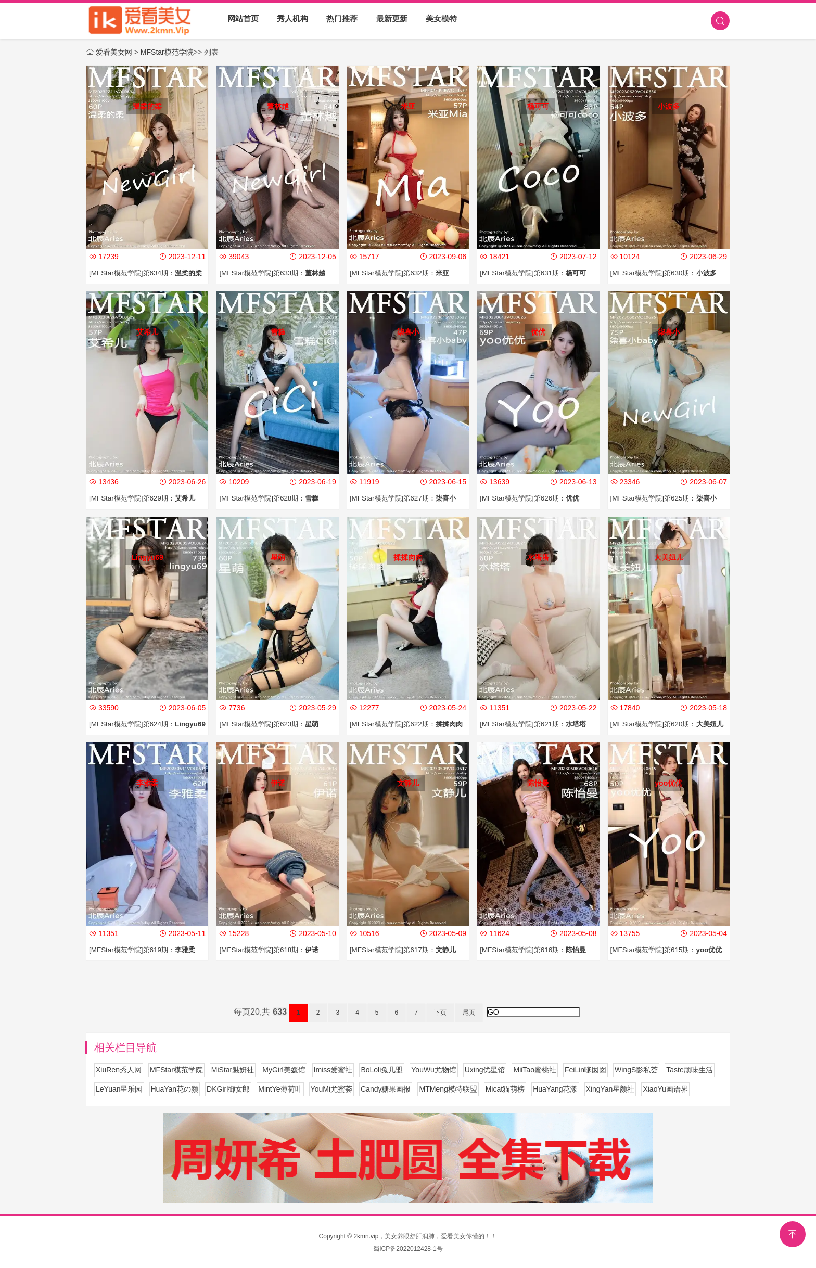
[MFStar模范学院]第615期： (669, 949)
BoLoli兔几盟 (382, 1069)
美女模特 (436, 20)
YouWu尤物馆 (433, 1069)
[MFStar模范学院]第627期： (406, 498)
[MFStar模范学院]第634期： (149, 272)
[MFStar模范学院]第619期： (145, 949)
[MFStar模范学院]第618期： (272, 949)
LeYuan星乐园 (119, 1088)
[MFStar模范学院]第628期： (272, 498)
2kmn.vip (365, 1235)
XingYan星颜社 (610, 1088)
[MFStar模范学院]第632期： (402, 272)
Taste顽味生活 (689, 1069)
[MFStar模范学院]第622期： (410, 724)
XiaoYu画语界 (665, 1088)
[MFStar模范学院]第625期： (666, 498)
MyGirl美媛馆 (283, 1069)
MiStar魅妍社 (232, 1069)
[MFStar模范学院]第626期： (532, 498)
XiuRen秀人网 (119, 1069)
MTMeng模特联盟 (448, 1088)
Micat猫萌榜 (505, 1088)
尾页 (469, 1012)
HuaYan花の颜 (175, 1088)
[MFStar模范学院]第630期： (666, 272)
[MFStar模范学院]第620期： (670, 724)
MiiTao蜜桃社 (534, 1069)
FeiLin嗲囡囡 (585, 1069)
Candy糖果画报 (386, 1088)
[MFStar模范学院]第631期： (536, 272)
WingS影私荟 (636, 1069)
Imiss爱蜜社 (333, 1069)
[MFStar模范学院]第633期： (275, 272)
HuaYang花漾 (555, 1088)
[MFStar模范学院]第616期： (536, 949)
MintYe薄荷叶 (280, 1088)
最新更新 (387, 20)
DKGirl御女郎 (228, 1088)
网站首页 (242, 20)
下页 (440, 1012)
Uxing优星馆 (485, 1069)
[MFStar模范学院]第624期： (150, 724)
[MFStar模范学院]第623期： (272, 724)
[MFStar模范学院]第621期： (536, 724)
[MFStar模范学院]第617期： (406, 949)
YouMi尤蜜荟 (331, 1088)
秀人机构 (291, 20)
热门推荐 (339, 20)
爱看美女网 (114, 52)
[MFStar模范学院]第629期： (145, 498)
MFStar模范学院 (167, 52)
